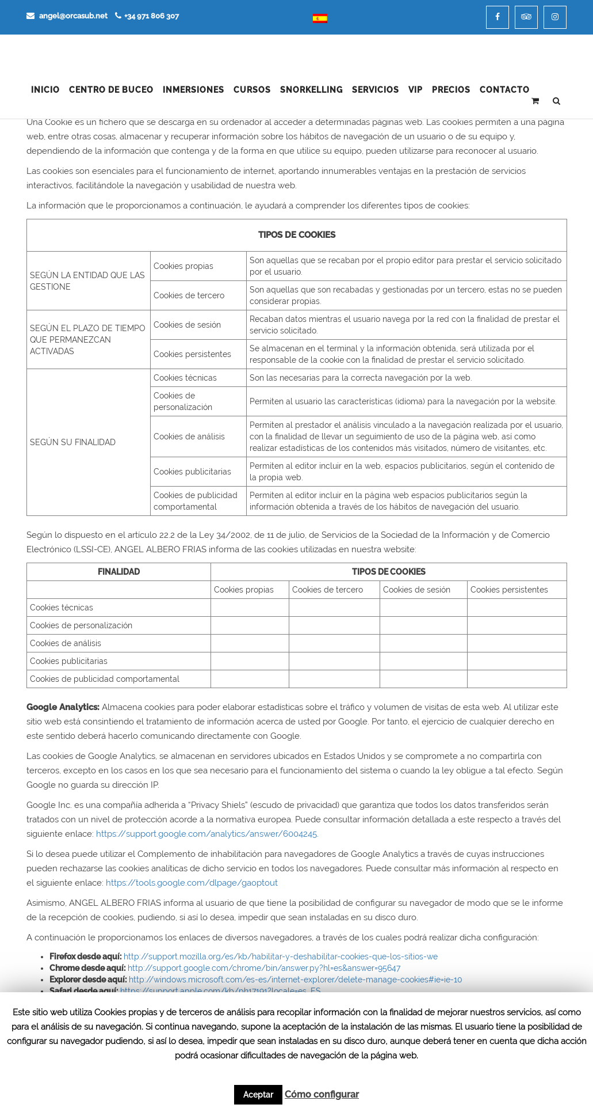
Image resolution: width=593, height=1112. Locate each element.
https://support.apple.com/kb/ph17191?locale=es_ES (220, 991)
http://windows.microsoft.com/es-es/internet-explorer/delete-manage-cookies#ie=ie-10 (295, 979)
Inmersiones (193, 89)
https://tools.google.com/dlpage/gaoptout (192, 883)
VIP (415, 89)
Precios (451, 89)
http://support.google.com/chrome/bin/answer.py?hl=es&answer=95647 (264, 968)
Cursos (252, 89)
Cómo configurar (322, 1094)
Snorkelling (311, 89)
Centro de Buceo (111, 89)
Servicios (375, 89)
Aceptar (258, 1094)
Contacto (505, 89)
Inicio (45, 89)
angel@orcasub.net (67, 16)
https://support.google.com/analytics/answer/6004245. (207, 834)
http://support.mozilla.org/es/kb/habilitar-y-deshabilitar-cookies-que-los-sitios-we (281, 956)
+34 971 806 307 (147, 16)
